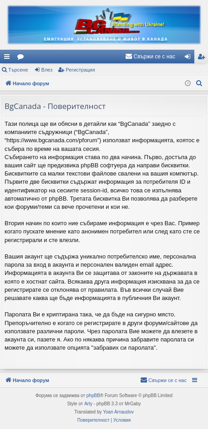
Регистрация (80, 69)
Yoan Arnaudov (118, 411)
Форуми (22, 58)
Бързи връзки (9, 58)
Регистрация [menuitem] (203, 58)
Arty (88, 403)
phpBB (93, 395)
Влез (47, 69)
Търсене (18, 69)
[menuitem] (150, 56)
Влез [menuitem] (189, 58)
